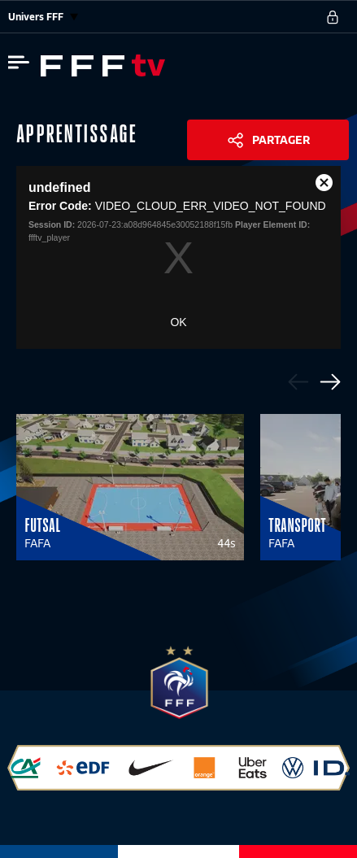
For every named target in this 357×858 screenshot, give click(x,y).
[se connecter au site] (332, 17)
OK (178, 322)
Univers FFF (43, 17)
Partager (281, 139)
